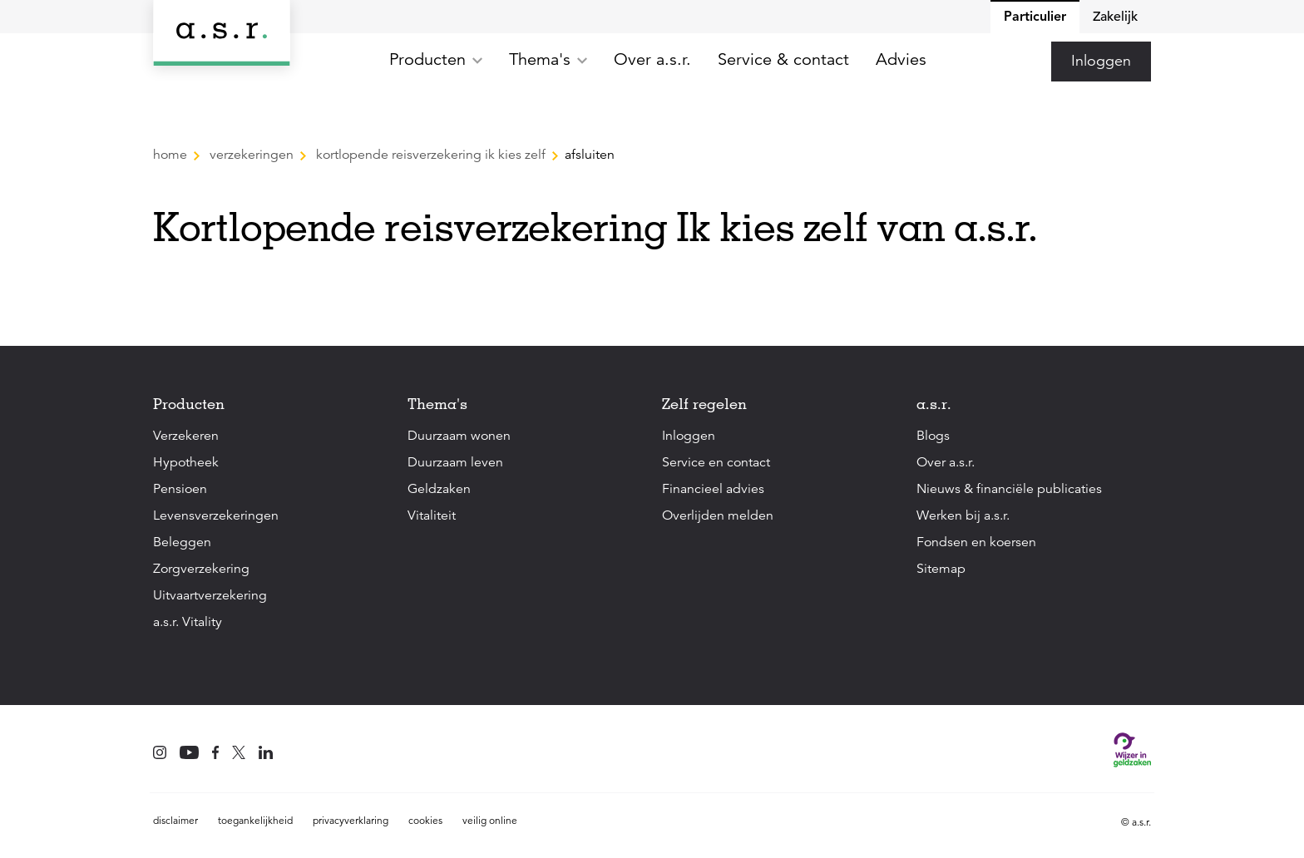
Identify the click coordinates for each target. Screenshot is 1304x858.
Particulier (1035, 16)
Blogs (933, 435)
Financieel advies (713, 489)
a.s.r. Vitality (187, 622)
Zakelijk (1115, 16)
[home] (221, 33)
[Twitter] (238, 754)
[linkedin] (266, 754)
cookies (425, 820)
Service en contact (716, 462)
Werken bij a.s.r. (963, 515)
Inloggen (1101, 61)
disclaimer (175, 820)
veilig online (489, 820)
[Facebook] (215, 754)
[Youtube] (189, 754)
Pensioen (180, 489)
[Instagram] (159, 754)
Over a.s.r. (652, 59)
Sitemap (941, 568)
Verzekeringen (251, 154)
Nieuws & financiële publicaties (1009, 489)
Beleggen (182, 542)
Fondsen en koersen (976, 542)
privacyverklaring (350, 820)
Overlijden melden (717, 515)
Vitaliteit (432, 515)
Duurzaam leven (455, 462)
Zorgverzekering (201, 568)
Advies (901, 59)
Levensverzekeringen (216, 515)
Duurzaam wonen (459, 435)
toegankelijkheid (255, 820)
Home (171, 154)
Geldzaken (439, 489)
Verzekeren (186, 435)
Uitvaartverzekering (210, 595)
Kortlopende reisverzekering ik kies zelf (431, 154)
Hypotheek (186, 462)
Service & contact (783, 59)
